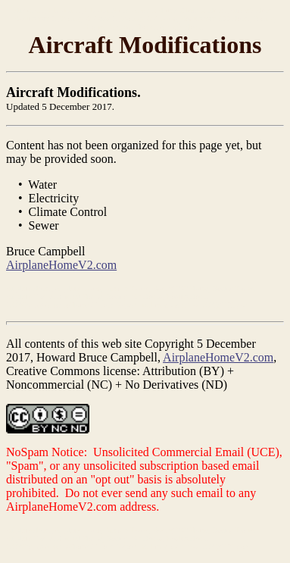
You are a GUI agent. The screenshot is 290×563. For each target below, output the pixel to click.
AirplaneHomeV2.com (61, 264)
